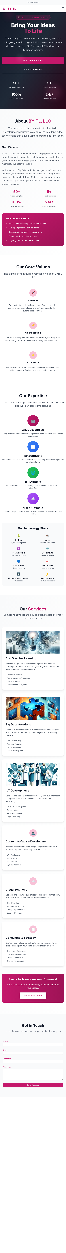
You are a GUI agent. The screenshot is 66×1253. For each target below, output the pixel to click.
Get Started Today (33, 995)
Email (5, 1050)
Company (7, 1058)
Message (7, 1067)
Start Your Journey (33, 60)
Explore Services (33, 69)
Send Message (33, 1085)
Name (5, 1041)
